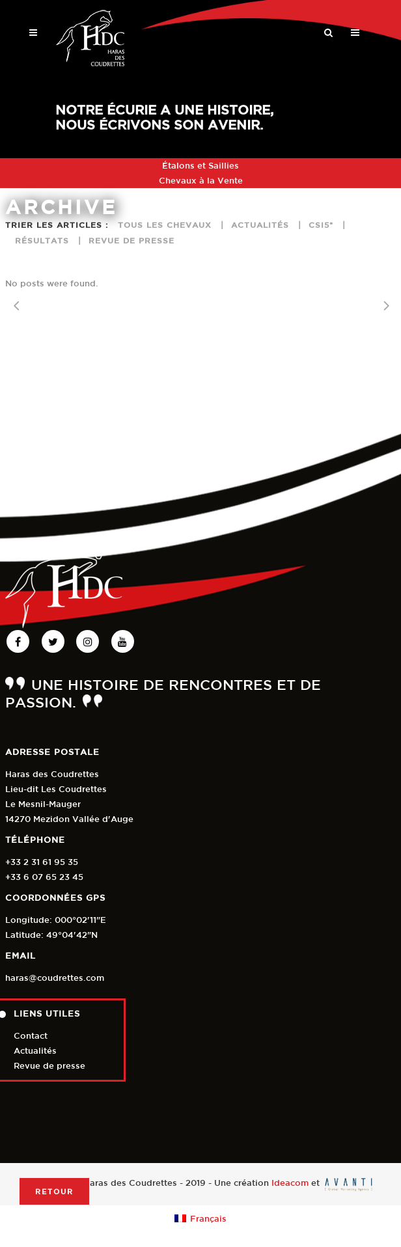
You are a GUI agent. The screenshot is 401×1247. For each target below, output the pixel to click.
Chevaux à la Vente (201, 180)
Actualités (35, 1051)
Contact (31, 1036)
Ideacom (290, 1183)
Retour (54, 1191)
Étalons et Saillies (200, 166)
